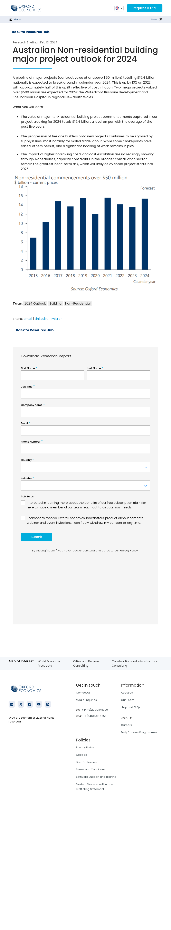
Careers (126, 725)
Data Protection (86, 762)
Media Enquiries (86, 700)
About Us (127, 692)
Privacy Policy (85, 747)
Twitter (56, 318)
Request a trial (144, 8)
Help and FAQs (130, 707)
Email (27, 318)
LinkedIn (41, 318)
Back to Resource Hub (30, 32)
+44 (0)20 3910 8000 (95, 709)
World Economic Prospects (49, 663)
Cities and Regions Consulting (86, 663)
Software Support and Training (96, 777)
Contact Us (83, 692)
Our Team (127, 700)
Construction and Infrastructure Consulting (135, 663)
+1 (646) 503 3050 (94, 716)
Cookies (81, 755)
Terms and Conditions (90, 769)
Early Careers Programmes (139, 732)
